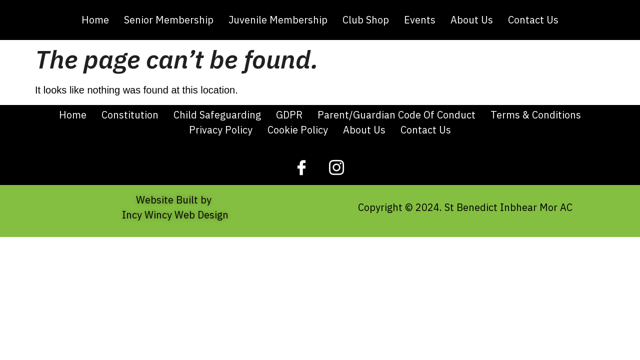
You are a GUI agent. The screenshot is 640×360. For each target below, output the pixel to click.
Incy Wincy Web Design (175, 215)
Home (95, 19)
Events (420, 19)
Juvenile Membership (278, 19)
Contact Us (533, 19)
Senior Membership (169, 19)
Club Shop (365, 19)
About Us (471, 19)
